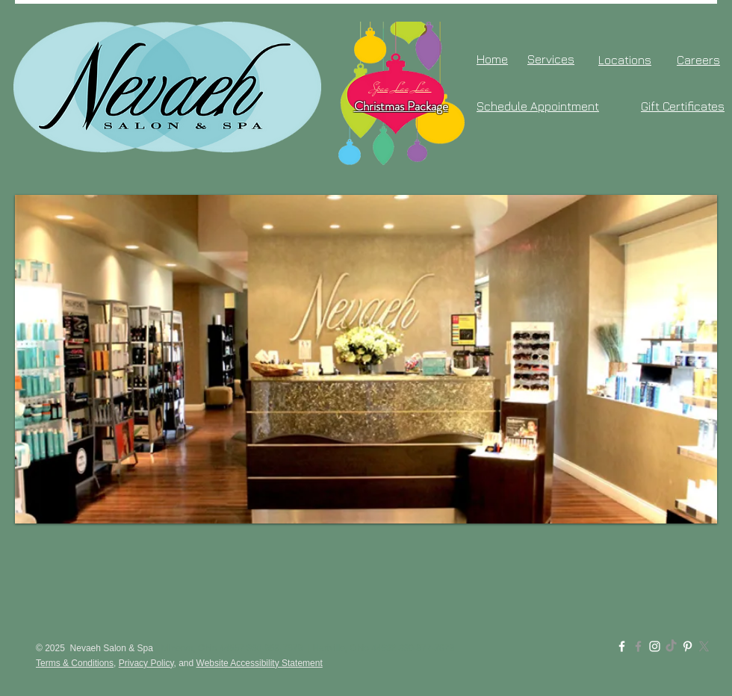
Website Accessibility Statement (259, 663)
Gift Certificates (683, 106)
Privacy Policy (146, 663)
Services (550, 59)
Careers (698, 59)
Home (492, 59)
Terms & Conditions (75, 663)
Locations (624, 59)
